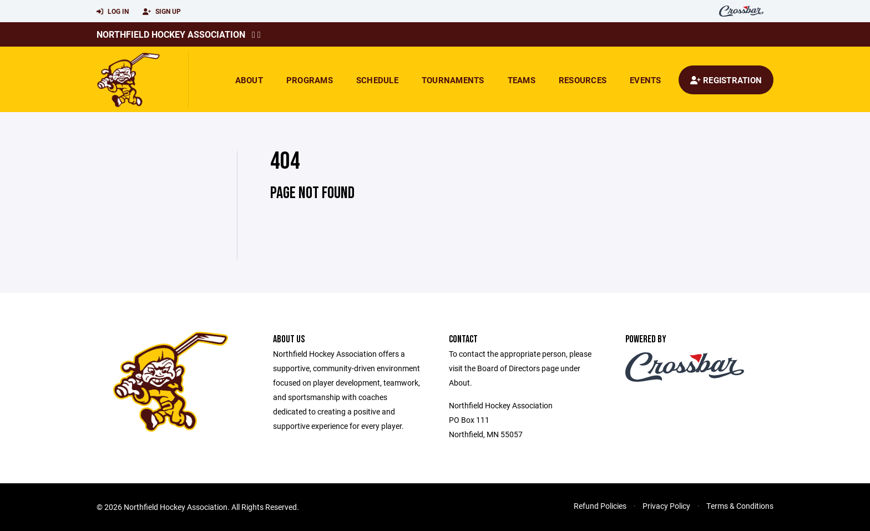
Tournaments (453, 79)
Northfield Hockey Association (171, 34)
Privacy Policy (666, 505)
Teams (521, 79)
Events (645, 79)
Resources (582, 79)
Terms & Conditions (739, 505)
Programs (309, 79)
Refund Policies (600, 505)
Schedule (377, 79)
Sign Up (162, 12)
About (249, 79)
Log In (113, 12)
